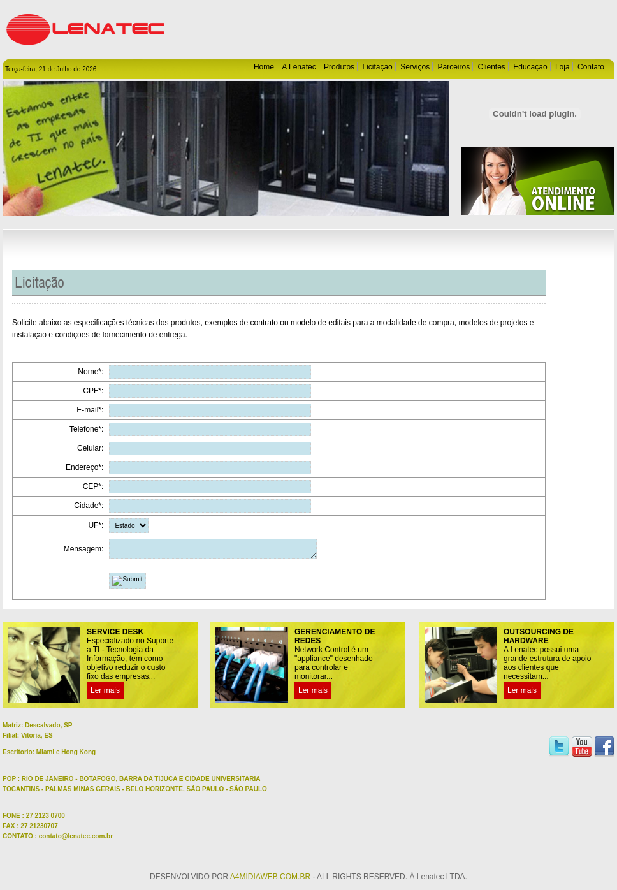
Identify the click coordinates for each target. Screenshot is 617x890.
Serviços (415, 66)
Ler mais (105, 694)
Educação (530, 66)
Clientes (491, 66)
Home (264, 66)
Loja (562, 66)
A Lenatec (299, 66)
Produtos (339, 66)
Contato (590, 66)
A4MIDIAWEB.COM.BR (270, 880)
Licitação (377, 66)
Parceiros (453, 66)
